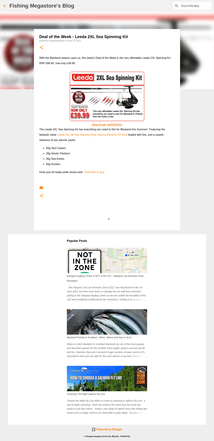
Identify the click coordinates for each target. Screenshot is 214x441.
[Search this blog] (193, 6)
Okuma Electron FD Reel (112, 134)
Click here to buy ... (95, 172)
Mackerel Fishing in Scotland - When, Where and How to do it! (99, 337)
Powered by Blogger (107, 429)
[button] (41, 47)
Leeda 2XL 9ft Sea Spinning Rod (76, 134)
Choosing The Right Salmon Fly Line (86, 394)
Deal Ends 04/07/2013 (107, 125)
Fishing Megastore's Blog (41, 6)
